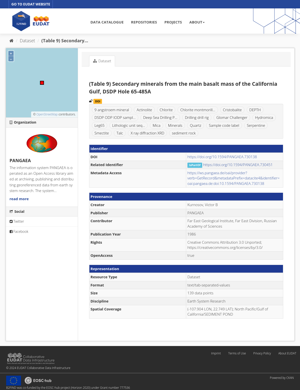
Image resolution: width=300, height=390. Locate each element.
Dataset (27, 40)
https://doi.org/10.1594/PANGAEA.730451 (238, 164)
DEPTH (255, 109)
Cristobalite (232, 109)
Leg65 (100, 125)
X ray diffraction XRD (147, 132)
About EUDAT (287, 353)
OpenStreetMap (47, 114)
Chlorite (166, 109)
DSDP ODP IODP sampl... (115, 117)
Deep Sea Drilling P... (160, 117)
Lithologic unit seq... (128, 125)
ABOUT (197, 22)
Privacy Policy (262, 353)
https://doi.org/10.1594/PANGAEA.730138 (222, 156)
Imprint (216, 353)
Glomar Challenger (231, 117)
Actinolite (144, 109)
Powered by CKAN (282, 378)
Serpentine (256, 125)
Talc (120, 132)
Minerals (175, 125)
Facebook (19, 231)
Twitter (17, 221)
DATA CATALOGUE (106, 22)
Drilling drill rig (197, 117)
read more (19, 198)
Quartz (195, 125)
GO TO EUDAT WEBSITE (30, 4)
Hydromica (264, 117)
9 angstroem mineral (112, 109)
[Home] (11, 40)
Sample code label (224, 125)
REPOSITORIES (144, 22)
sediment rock (184, 132)
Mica (156, 125)
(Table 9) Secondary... (64, 40)
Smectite (102, 132)
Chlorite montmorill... (197, 109)
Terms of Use (237, 353)
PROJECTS (173, 22)
